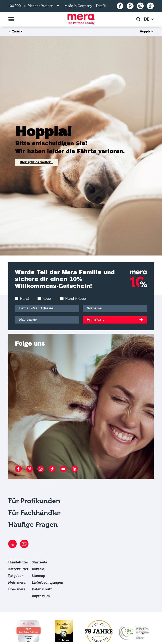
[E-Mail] (47, 308)
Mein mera (17, 582)
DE (147, 19)
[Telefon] (12, 544)
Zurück (15, 31)
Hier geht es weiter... (36, 162)
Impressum (41, 596)
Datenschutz (42, 589)
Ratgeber (15, 576)
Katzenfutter (18, 569)
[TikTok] (52, 468)
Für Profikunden (34, 501)
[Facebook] (18, 468)
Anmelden (95, 319)
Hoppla (145, 31)
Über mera (17, 589)
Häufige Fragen (33, 524)
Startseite (39, 562)
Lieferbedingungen (47, 582)
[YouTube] (63, 468)
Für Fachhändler (34, 513)
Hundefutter (18, 562)
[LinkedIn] (74, 468)
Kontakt (38, 569)
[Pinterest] (29, 468)
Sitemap (38, 576)
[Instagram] (40, 468)
